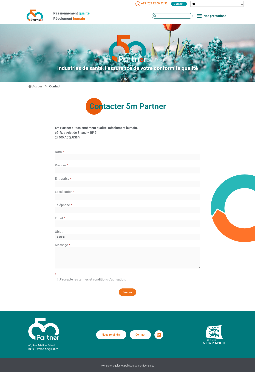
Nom (59, 152)
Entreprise (63, 178)
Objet (59, 232)
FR (193, 3)
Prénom (61, 165)
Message (62, 245)
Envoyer (127, 292)
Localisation (65, 192)
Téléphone (63, 205)
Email (60, 218)
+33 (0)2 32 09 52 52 (154, 3)
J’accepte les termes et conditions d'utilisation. (90, 279)
